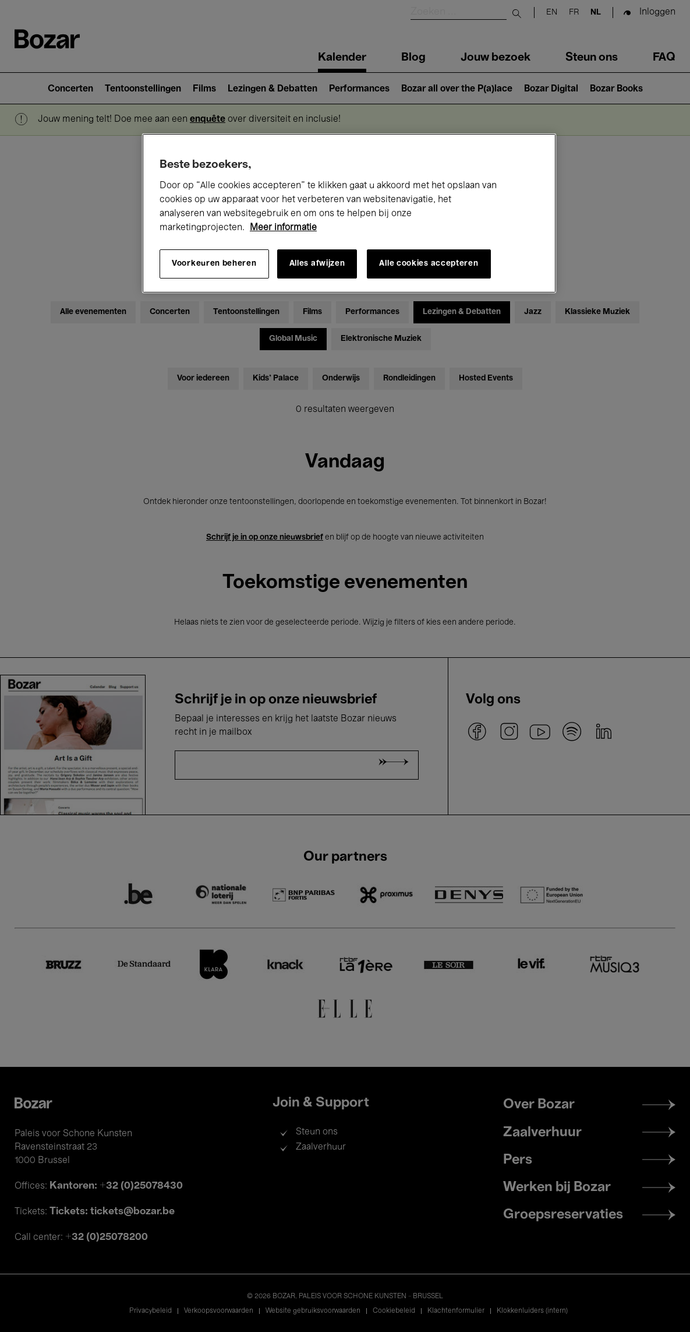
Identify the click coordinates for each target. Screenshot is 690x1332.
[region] (349, 213)
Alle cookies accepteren (428, 263)
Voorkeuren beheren (214, 263)
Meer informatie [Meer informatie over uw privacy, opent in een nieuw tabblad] (283, 228)
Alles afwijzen (317, 263)
